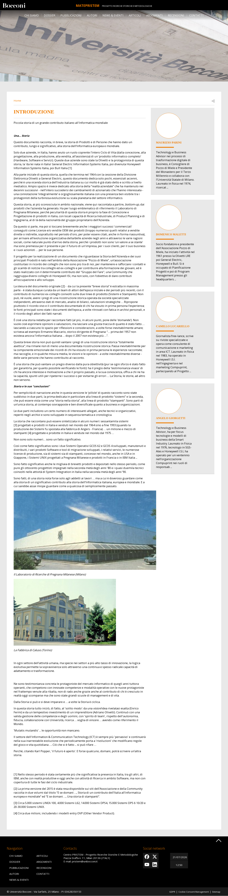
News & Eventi (113, 15)
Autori (92, 15)
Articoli (135, 15)
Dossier (49, 15)
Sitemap (215, 891)
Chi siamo (32, 15)
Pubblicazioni (71, 15)
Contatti (196, 15)
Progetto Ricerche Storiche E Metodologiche (131, 6)
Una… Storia (22, 136)
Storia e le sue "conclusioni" (33, 386)
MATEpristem (87, 5)
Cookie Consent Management (190, 891)
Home (18, 100)
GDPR (166, 891)
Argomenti (154, 15)
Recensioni (176, 15)
